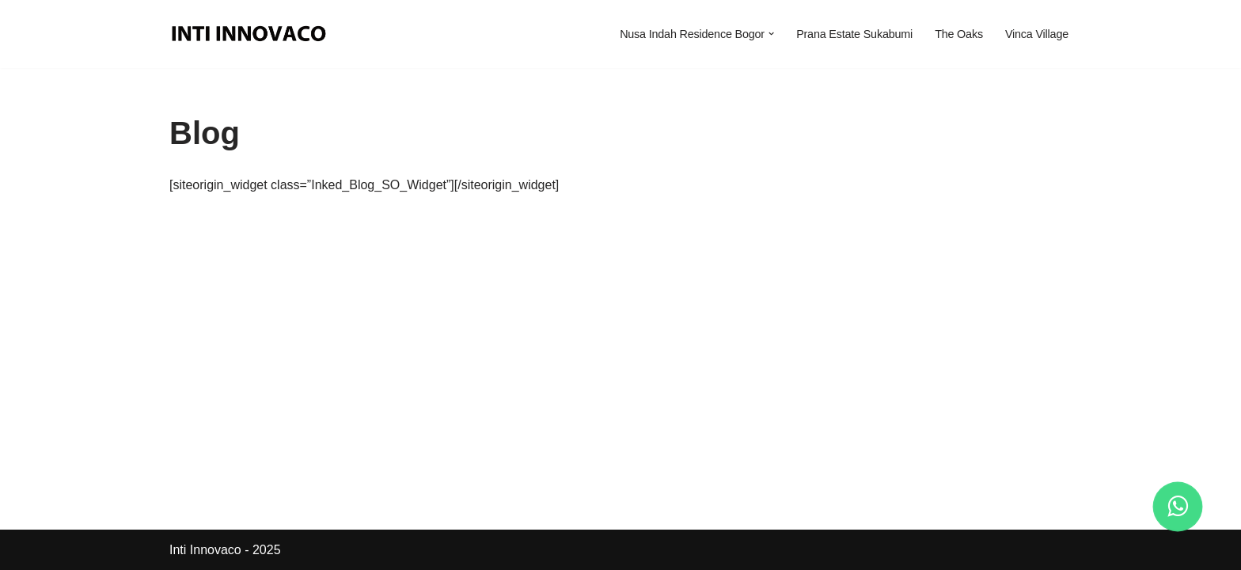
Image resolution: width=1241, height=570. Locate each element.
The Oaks (959, 34)
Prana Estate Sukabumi (854, 34)
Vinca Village (1036, 34)
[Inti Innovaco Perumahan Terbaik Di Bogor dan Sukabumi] (252, 34)
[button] (771, 33)
